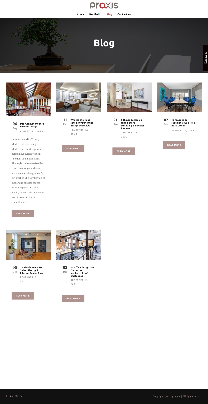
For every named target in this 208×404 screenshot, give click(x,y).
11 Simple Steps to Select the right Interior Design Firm (31, 270)
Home (80, 14)
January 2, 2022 (183, 130)
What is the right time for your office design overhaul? (81, 123)
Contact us (124, 14)
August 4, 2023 (31, 131)
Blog (109, 14)
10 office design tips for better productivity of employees (82, 271)
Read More (23, 213)
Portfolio (95, 14)
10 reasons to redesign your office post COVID (183, 123)
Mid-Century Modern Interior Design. (32, 125)
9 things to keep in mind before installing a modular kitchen (132, 124)
